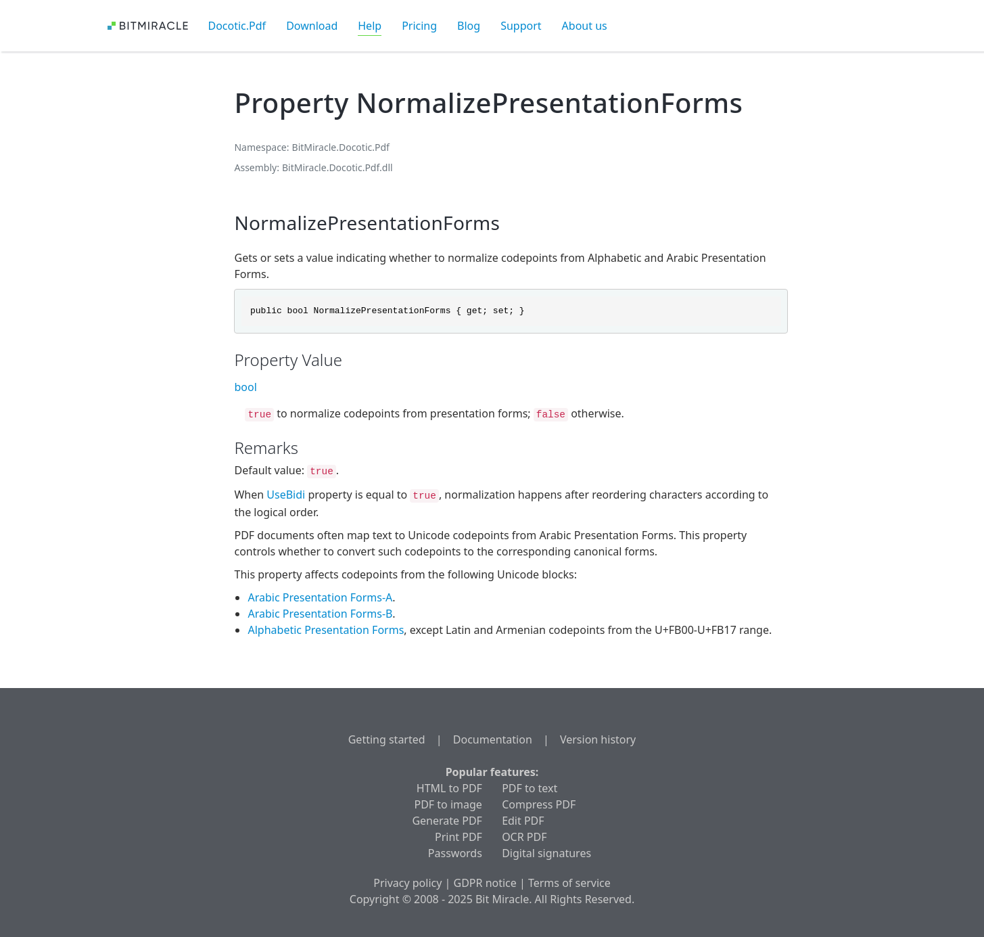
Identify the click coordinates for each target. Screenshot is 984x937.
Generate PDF (447, 820)
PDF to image (448, 804)
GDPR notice (485, 882)
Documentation (492, 739)
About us (584, 25)
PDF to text (529, 788)
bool (245, 387)
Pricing (419, 25)
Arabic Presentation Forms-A (320, 597)
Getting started (386, 739)
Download (311, 25)
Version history (598, 739)
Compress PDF (539, 804)
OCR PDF (524, 836)
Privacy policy (407, 882)
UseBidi (285, 494)
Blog (468, 25)
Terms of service (569, 882)
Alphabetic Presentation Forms (326, 629)
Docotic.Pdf (237, 25)
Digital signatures (546, 853)
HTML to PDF (449, 788)
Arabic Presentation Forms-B (320, 613)
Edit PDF (523, 820)
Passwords (455, 853)
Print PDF (458, 836)
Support (520, 25)
